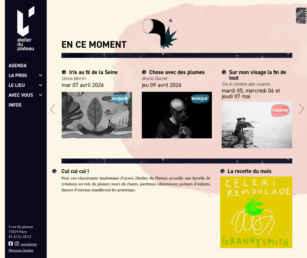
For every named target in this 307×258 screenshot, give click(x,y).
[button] (52, 109)
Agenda (18, 65)
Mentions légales (21, 250)
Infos (15, 105)
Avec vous (26, 95)
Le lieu (26, 85)
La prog (26, 75)
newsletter (29, 244)
